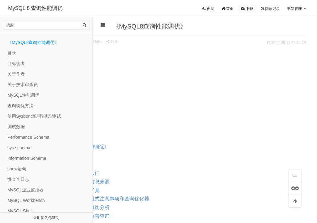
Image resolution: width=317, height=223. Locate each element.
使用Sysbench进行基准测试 (34, 116)
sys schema (18, 147)
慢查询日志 (18, 179)
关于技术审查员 (22, 84)
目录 (116, 164)
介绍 (116, 156)
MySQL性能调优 (23, 95)
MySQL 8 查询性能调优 (35, 8)
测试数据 (16, 126)
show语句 (16, 168)
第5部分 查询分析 (140, 207)
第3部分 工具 (135, 190)
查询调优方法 (20, 105)
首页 (227, 9)
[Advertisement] (202, 93)
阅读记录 (270, 9)
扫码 (146, 41)
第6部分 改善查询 (140, 216)
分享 (162, 41)
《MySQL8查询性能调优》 (130, 147)
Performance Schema (28, 137)
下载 (247, 9)
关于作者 (16, 74)
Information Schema (26, 158)
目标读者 (16, 63)
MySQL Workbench (26, 200)
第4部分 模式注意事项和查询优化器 (160, 199)
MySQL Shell (20, 210)
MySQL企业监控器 (25, 189)
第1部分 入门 (135, 173)
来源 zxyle (102, 41)
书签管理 (295, 9)
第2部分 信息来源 (140, 182)
